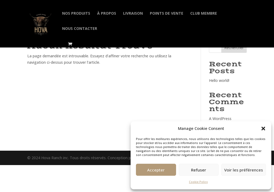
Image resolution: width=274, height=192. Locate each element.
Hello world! (219, 80)
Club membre (203, 13)
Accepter (156, 170)
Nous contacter (79, 29)
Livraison (133, 13)
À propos (106, 13)
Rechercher (234, 47)
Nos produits (76, 13)
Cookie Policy (198, 182)
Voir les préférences (243, 170)
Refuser (198, 170)
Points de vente (166, 13)
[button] (263, 128)
